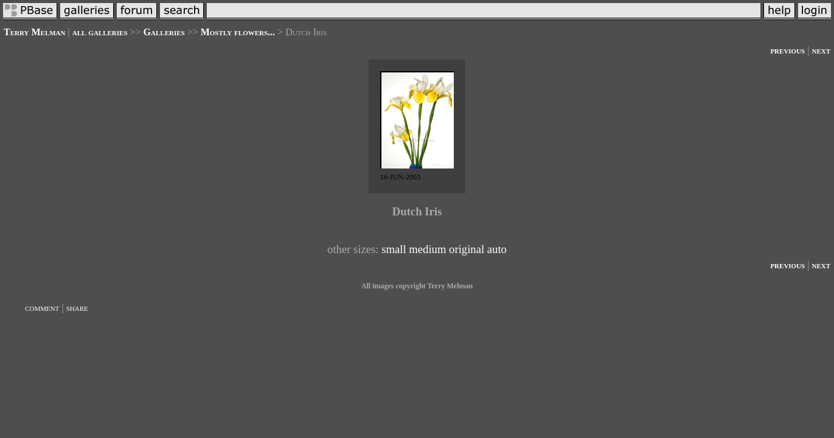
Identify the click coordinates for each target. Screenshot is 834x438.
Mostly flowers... (238, 32)
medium (427, 249)
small (393, 249)
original (466, 249)
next (820, 50)
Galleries (164, 32)
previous (787, 50)
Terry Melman (35, 32)
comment (42, 307)
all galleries (100, 32)
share (77, 307)
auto (497, 249)
